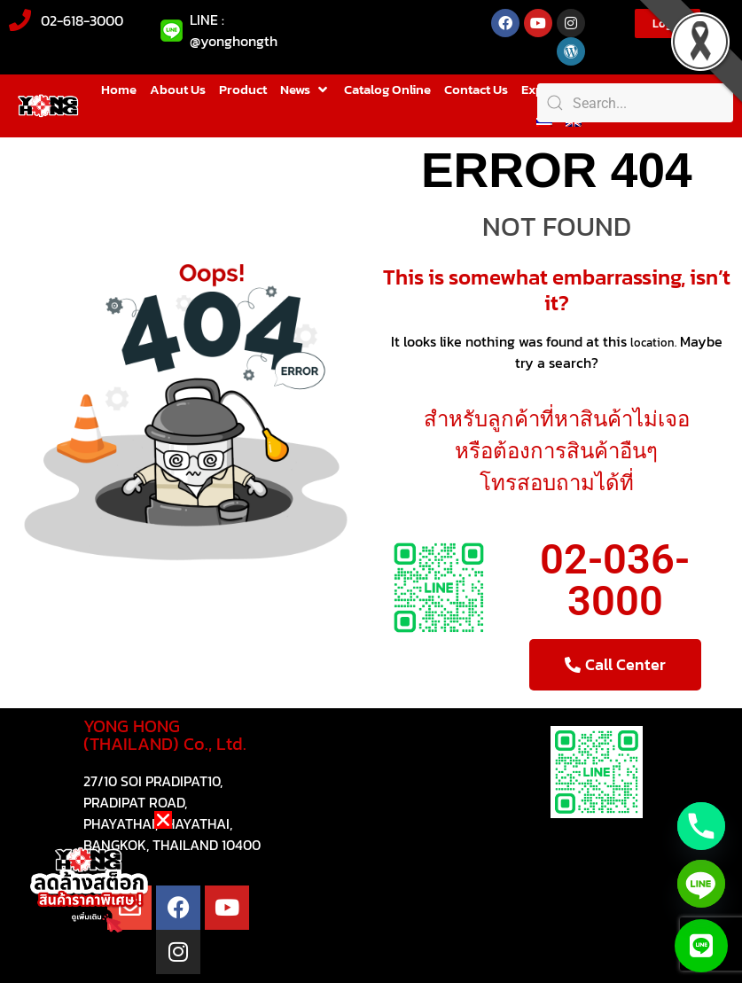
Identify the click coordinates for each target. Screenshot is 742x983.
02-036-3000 (615, 579)
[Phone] (701, 826)
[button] (305, 90)
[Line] (701, 884)
